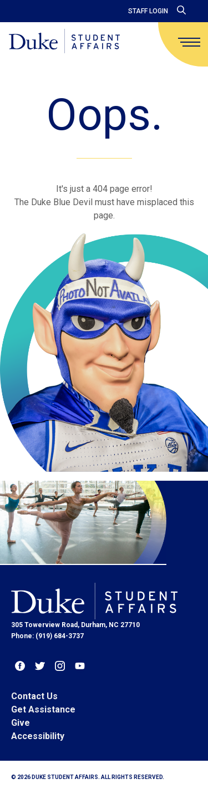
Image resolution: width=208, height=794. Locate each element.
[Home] (64, 42)
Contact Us (34, 696)
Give (20, 722)
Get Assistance (43, 709)
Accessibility (37, 736)
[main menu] (189, 42)
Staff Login (148, 11)
